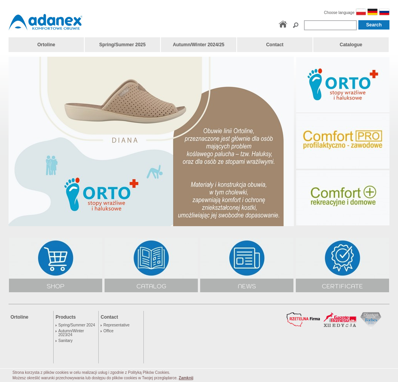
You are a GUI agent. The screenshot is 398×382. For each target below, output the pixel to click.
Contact (109, 317)
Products (66, 317)
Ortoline (19, 317)
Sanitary (65, 341)
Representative (116, 325)
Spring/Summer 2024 (76, 325)
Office (108, 331)
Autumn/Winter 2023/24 (71, 333)
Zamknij (186, 378)
